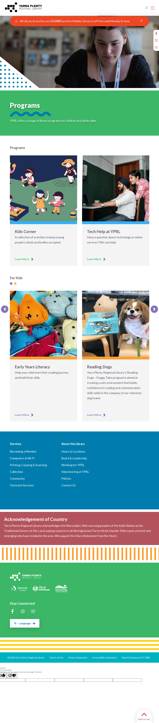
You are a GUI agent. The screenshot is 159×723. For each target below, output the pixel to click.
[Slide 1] (11, 283)
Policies (66, 478)
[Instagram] (156, 40)
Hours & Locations (73, 451)
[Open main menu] (152, 8)
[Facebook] (156, 33)
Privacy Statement (77, 657)
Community (17, 478)
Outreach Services (22, 485)
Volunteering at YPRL (75, 471)
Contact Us (68, 485)
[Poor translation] (12, 675)
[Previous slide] (4, 309)
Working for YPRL (73, 465)
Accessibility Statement (104, 657)
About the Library (73, 444)
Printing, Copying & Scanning (28, 465)
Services (15, 444)
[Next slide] (154, 309)
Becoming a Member (23, 451)
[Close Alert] (141, 21)
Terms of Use (56, 657)
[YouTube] (156, 47)
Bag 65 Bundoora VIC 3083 (136, 657)
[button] (34, 623)
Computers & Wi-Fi (22, 458)
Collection (16, 471)
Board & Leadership (74, 458)
